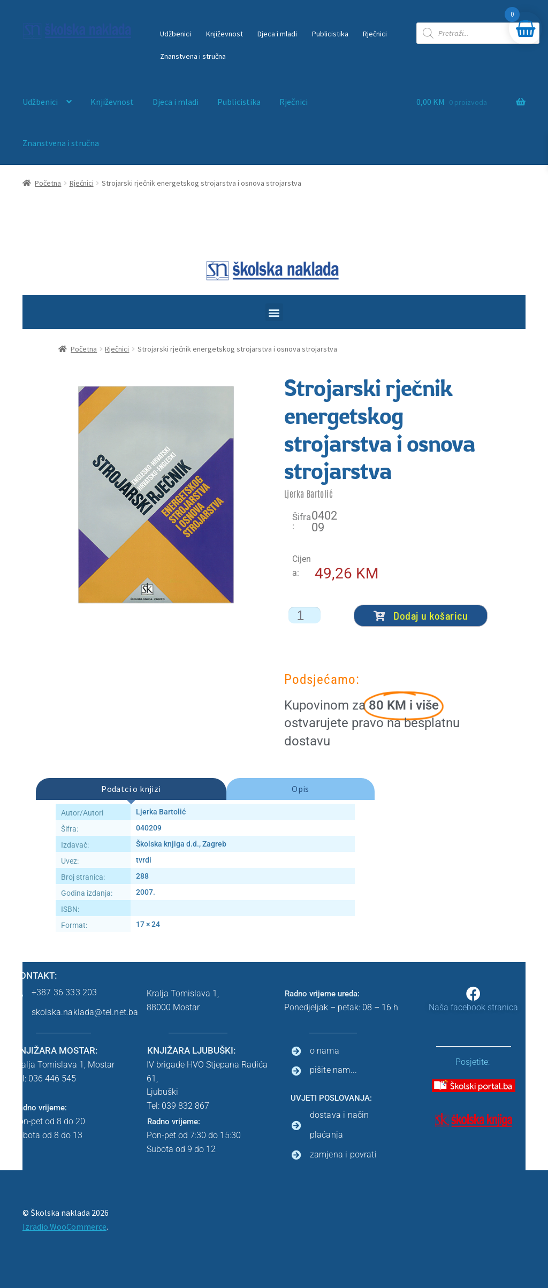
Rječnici (375, 34)
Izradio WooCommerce (64, 1226)
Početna (48, 183)
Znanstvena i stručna (193, 56)
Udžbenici (175, 34)
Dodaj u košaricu (421, 615)
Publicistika (330, 34)
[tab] (131, 789)
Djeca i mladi (277, 34)
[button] (274, 312)
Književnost (224, 34)
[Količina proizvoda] (304, 615)
